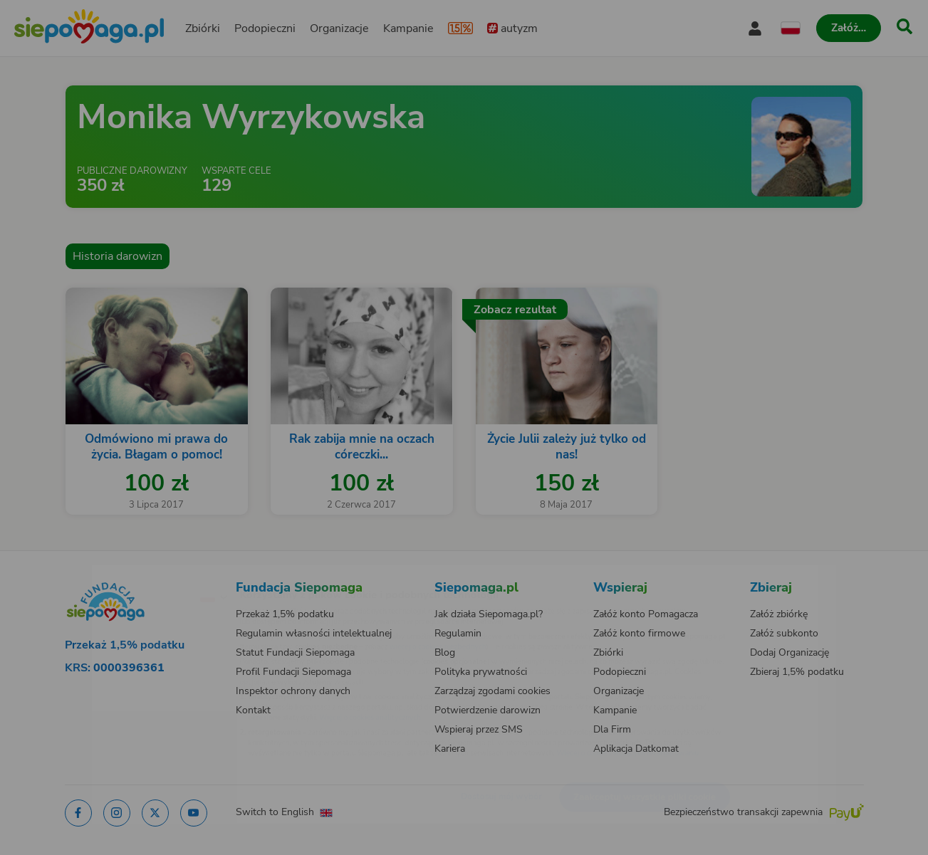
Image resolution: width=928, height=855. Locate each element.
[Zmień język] (152, 574)
